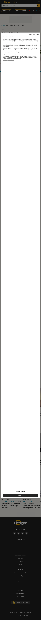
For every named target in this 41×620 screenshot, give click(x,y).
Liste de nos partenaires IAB (8, 60)
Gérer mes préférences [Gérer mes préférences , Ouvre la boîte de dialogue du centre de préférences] (20, 491)
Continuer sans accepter (34, 34)
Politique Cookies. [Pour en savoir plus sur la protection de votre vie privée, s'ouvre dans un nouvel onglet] (19, 52)
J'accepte (20, 495)
